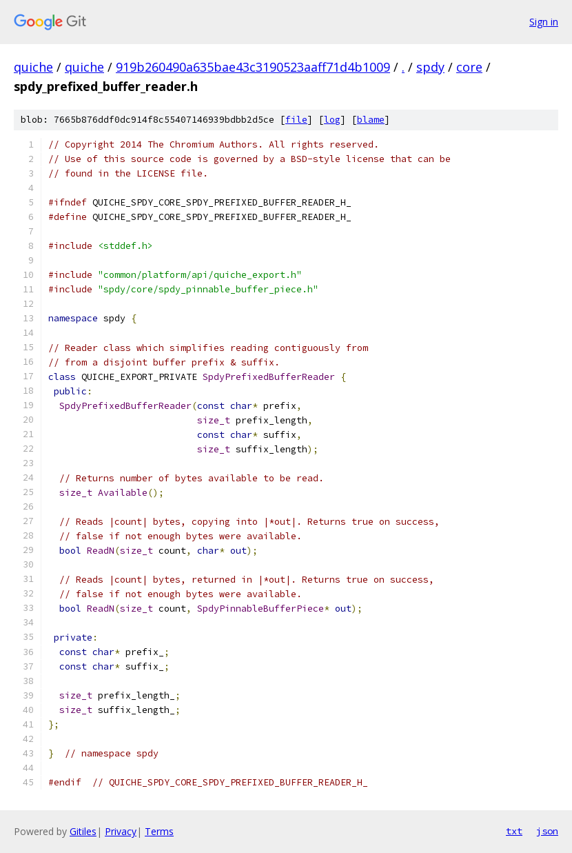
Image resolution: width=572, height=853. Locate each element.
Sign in (543, 21)
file (296, 120)
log (332, 120)
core (469, 67)
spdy (430, 67)
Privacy (120, 831)
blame (371, 120)
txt (514, 831)
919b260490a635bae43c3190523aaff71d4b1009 (253, 67)
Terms (159, 831)
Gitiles (83, 831)
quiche (33, 67)
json (547, 831)
